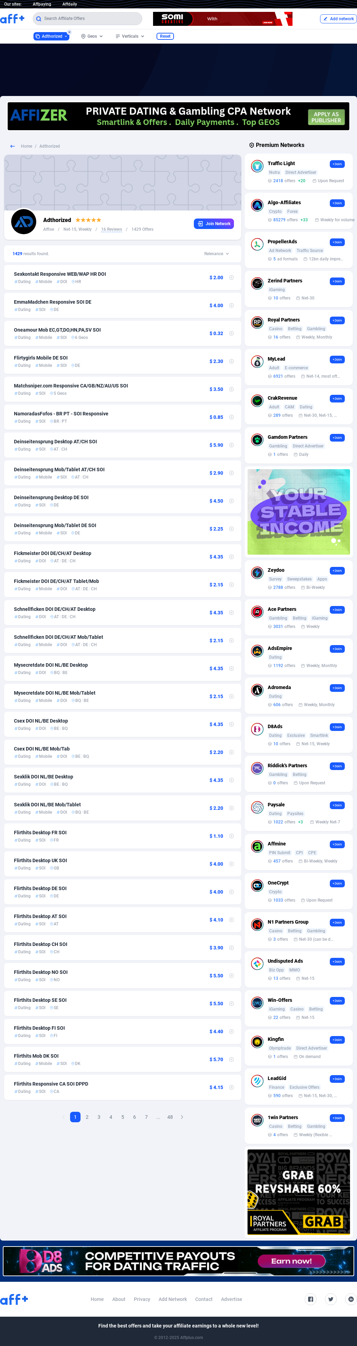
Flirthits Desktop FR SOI (40, 832)
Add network (338, 18)
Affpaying (42, 4)
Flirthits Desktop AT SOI (40, 916)
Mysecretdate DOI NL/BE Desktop (51, 665)
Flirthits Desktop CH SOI (40, 944)
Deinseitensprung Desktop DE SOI (51, 497)
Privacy (142, 1299)
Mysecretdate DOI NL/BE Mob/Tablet (55, 693)
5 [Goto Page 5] (122, 1117)
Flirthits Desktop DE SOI (40, 888)
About (119, 1299)
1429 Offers (142, 229)
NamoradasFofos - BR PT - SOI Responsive (61, 413)
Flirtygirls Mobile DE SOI (41, 358)
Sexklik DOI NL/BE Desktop (43, 776)
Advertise (231, 1299)
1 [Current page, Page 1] (75, 1117)
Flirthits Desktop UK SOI (40, 860)
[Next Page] (182, 1117)
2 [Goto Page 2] (87, 1117)
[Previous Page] (63, 1117)
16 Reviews (111, 229)
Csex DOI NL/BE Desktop (41, 721)
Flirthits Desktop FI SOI (39, 1028)
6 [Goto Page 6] (134, 1117)
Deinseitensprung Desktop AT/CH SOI (55, 441)
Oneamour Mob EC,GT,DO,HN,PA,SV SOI (57, 330)
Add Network (173, 1299)
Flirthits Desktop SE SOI (40, 1000)
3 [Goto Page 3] (99, 1117)
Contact (204, 1299)
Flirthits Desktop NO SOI (41, 972)
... (158, 1117)
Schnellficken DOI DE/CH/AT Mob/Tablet (58, 637)
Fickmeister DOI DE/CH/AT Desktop (52, 553)
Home (26, 146)
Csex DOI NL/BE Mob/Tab (42, 749)
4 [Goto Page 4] (110, 1117)
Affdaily (69, 4)
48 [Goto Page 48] (170, 1117)
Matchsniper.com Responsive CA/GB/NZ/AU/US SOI (71, 386)
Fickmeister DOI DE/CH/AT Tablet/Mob (56, 581)
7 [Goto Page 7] (146, 1117)
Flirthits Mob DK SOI (36, 1056)
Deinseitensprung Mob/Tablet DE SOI (55, 525)
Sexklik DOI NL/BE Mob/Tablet (47, 804)
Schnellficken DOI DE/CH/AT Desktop (55, 609)
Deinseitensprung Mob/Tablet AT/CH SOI (59, 469)
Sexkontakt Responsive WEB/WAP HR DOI (60, 274)
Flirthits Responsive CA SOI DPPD (51, 1084)
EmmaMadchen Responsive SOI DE (52, 302)
